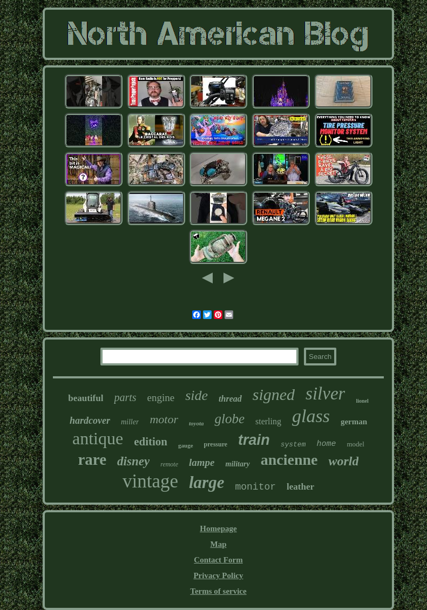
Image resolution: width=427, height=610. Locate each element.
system (293, 444)
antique (97, 438)
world (343, 461)
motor (164, 419)
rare (92, 459)
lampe (202, 462)
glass (311, 416)
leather (300, 487)
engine (161, 397)
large (206, 482)
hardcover (90, 420)
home (326, 444)
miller (130, 422)
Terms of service (218, 591)
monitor (255, 487)
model (355, 444)
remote (169, 464)
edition (150, 441)
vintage (150, 481)
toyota (196, 423)
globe (229, 418)
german (354, 421)
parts (125, 397)
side (196, 395)
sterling (268, 421)
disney (133, 461)
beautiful (85, 398)
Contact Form (218, 559)
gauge (185, 445)
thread (230, 398)
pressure (216, 444)
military (238, 464)
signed (274, 394)
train (254, 440)
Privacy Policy (218, 575)
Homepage (218, 528)
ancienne (289, 459)
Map (218, 544)
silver (325, 393)
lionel (362, 401)
